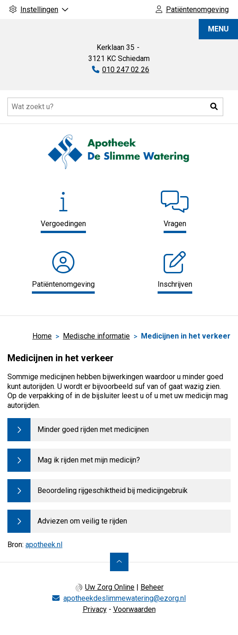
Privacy (95, 609)
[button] (214, 107)
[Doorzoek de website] (115, 107)
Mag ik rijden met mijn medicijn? (88, 460)
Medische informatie (96, 336)
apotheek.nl (43, 544)
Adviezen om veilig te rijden (82, 521)
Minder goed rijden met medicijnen (93, 429)
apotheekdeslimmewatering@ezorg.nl (124, 598)
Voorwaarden (134, 609)
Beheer (152, 587)
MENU (218, 29)
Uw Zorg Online (109, 587)
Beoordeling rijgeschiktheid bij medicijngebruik (112, 490)
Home (42, 336)
